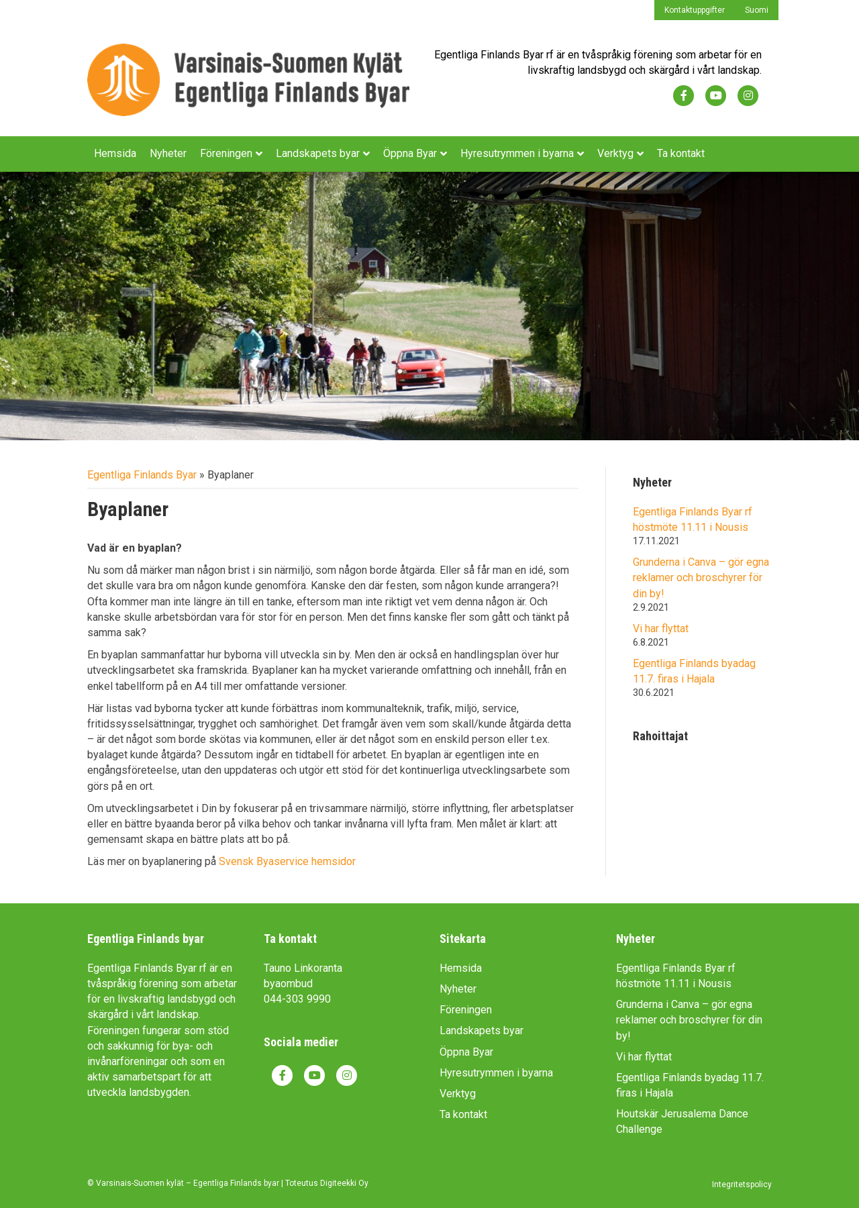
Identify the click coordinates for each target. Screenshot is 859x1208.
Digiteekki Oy (344, 1183)
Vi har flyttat (661, 628)
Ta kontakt (681, 153)
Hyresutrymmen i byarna (517, 153)
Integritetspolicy (742, 1184)
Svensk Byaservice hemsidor (287, 861)
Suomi (756, 10)
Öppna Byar (410, 153)
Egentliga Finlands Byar (142, 474)
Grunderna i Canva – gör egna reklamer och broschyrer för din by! (701, 577)
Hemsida (115, 153)
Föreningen (226, 153)
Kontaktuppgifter (694, 10)
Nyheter (168, 153)
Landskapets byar (318, 153)
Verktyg (615, 153)
